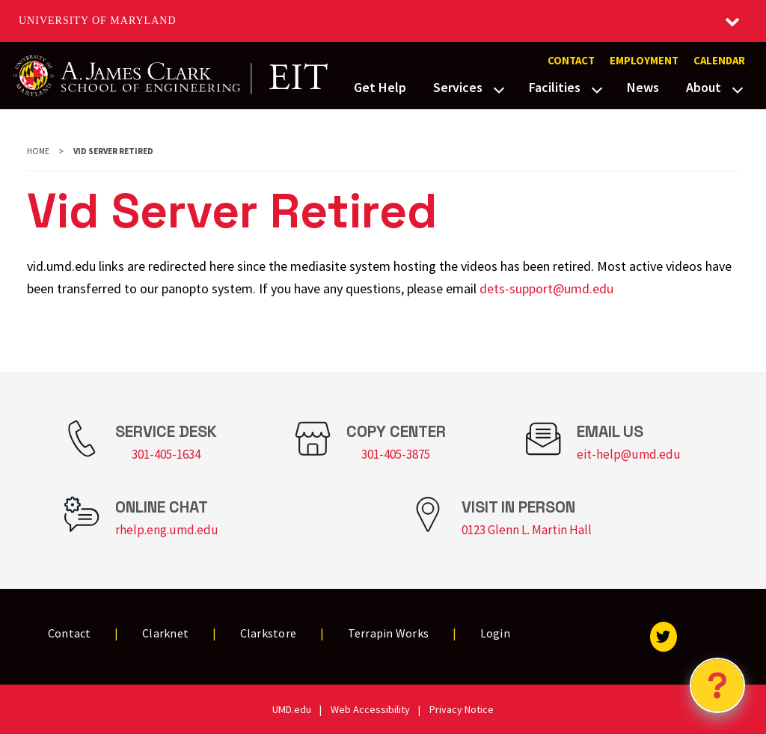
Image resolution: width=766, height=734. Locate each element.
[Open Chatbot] (717, 685)
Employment (644, 60)
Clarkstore (268, 633)
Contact (571, 60)
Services (457, 87)
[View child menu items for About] (737, 88)
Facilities (554, 87)
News (643, 87)
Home (38, 151)
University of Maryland (98, 20)
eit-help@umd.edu (629, 454)
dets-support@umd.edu (546, 288)
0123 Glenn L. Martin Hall (527, 530)
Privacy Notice (461, 709)
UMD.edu (291, 709)
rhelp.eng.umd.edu (166, 530)
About (703, 87)
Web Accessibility (370, 709)
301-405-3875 (395, 454)
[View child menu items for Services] (498, 88)
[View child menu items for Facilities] (596, 88)
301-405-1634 (166, 454)
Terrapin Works (388, 633)
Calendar (719, 60)
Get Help (380, 87)
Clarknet (165, 633)
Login (495, 633)
